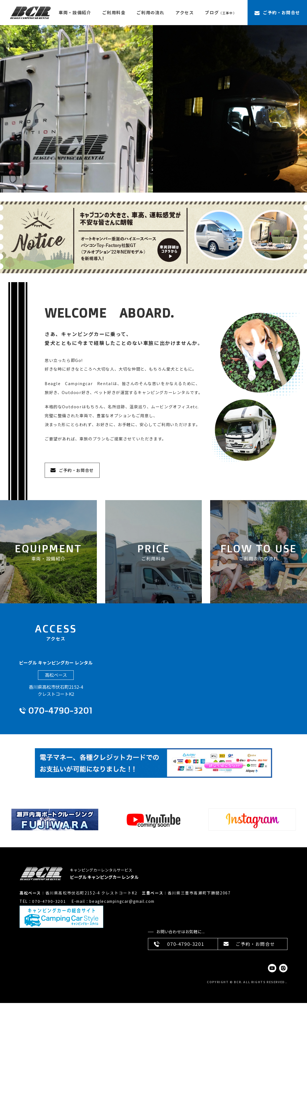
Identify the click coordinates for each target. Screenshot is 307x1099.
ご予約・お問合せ (281, 12)
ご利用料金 (113, 12)
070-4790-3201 (60, 710)
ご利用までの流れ (258, 558)
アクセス (185, 12)
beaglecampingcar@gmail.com (122, 901)
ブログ (220, 12)
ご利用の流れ (150, 12)
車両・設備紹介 (75, 12)
